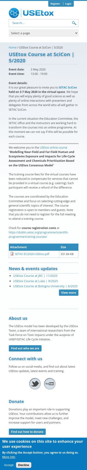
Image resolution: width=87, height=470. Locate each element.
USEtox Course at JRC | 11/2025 (35, 276)
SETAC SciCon (68, 87)
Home (13, 47)
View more (68, 293)
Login (68, 3)
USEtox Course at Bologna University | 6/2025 (45, 286)
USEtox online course (53, 148)
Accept (8, 467)
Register (55, 3)
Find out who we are (25, 348)
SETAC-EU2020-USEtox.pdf (32, 254)
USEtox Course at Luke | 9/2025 (35, 281)
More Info (8, 459)
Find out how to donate (27, 432)
